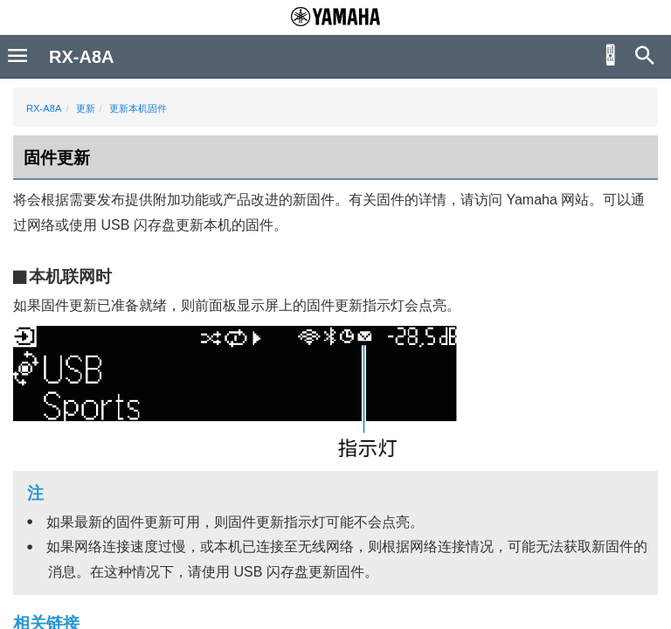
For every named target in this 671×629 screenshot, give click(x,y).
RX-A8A (43, 108)
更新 (85, 108)
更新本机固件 (138, 108)
